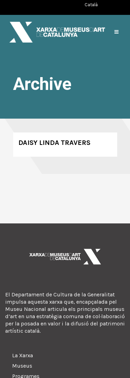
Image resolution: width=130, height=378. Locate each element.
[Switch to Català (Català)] (91, 4)
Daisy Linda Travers (54, 143)
